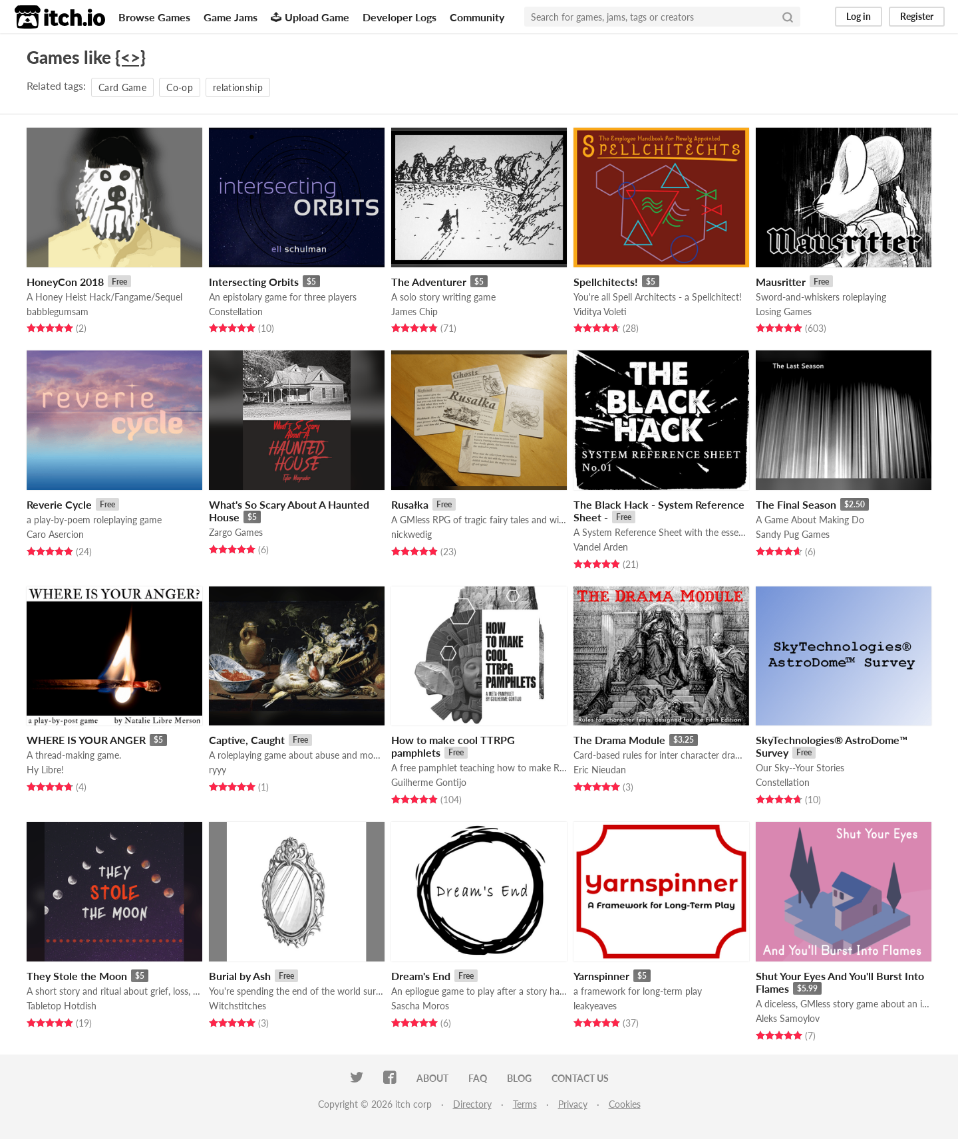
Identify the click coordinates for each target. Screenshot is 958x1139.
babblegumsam (57, 311)
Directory (472, 1104)
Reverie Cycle (59, 504)
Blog (519, 1078)
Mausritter (781, 281)
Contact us (580, 1078)
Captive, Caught (247, 739)
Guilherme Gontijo (428, 782)
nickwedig (411, 534)
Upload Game (310, 17)
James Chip (414, 311)
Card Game (122, 87)
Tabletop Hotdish (61, 1005)
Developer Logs (399, 17)
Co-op (179, 87)
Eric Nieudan (599, 769)
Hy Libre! (45, 769)
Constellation (236, 311)
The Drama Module (619, 739)
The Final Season (796, 504)
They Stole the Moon (77, 975)
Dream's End (420, 975)
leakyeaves (595, 1005)
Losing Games (784, 311)
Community (477, 17)
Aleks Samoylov (788, 1018)
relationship (238, 87)
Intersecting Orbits (254, 281)
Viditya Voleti (600, 311)
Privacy (572, 1104)
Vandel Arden (600, 547)
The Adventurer (428, 281)
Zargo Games (236, 532)
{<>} (130, 57)
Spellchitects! (605, 281)
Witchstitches (237, 1005)
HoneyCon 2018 (65, 281)
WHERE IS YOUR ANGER (86, 739)
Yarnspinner (601, 975)
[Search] (787, 17)
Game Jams (230, 17)
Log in (858, 16)
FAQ (477, 1078)
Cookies (625, 1104)
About (432, 1078)
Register (916, 16)
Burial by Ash (240, 975)
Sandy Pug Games (793, 534)
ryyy (217, 769)
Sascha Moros (420, 1005)
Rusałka (409, 504)
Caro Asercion (55, 534)
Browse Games (154, 17)
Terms (525, 1104)
